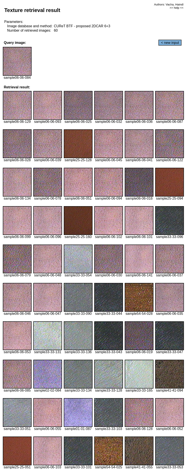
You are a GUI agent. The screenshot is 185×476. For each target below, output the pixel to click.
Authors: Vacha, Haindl (168, 4)
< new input (170, 43)
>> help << (176, 7)
